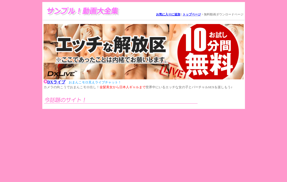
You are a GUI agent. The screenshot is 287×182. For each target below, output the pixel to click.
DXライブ (56, 82)
